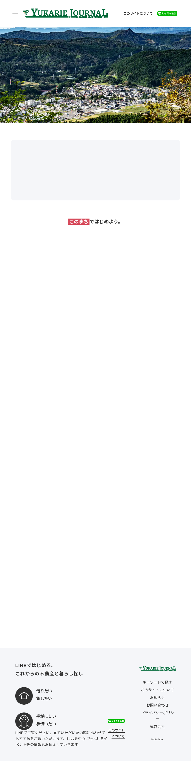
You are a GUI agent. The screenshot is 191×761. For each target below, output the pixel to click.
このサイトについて (138, 13)
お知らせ (157, 698)
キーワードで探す (157, 682)
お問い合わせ (157, 705)
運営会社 (157, 727)
